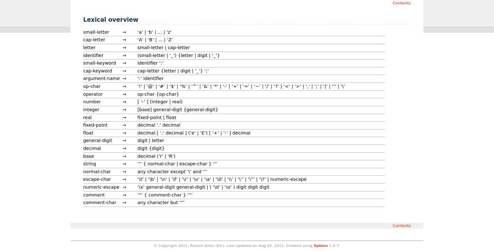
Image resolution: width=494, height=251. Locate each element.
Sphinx (321, 246)
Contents (402, 3)
